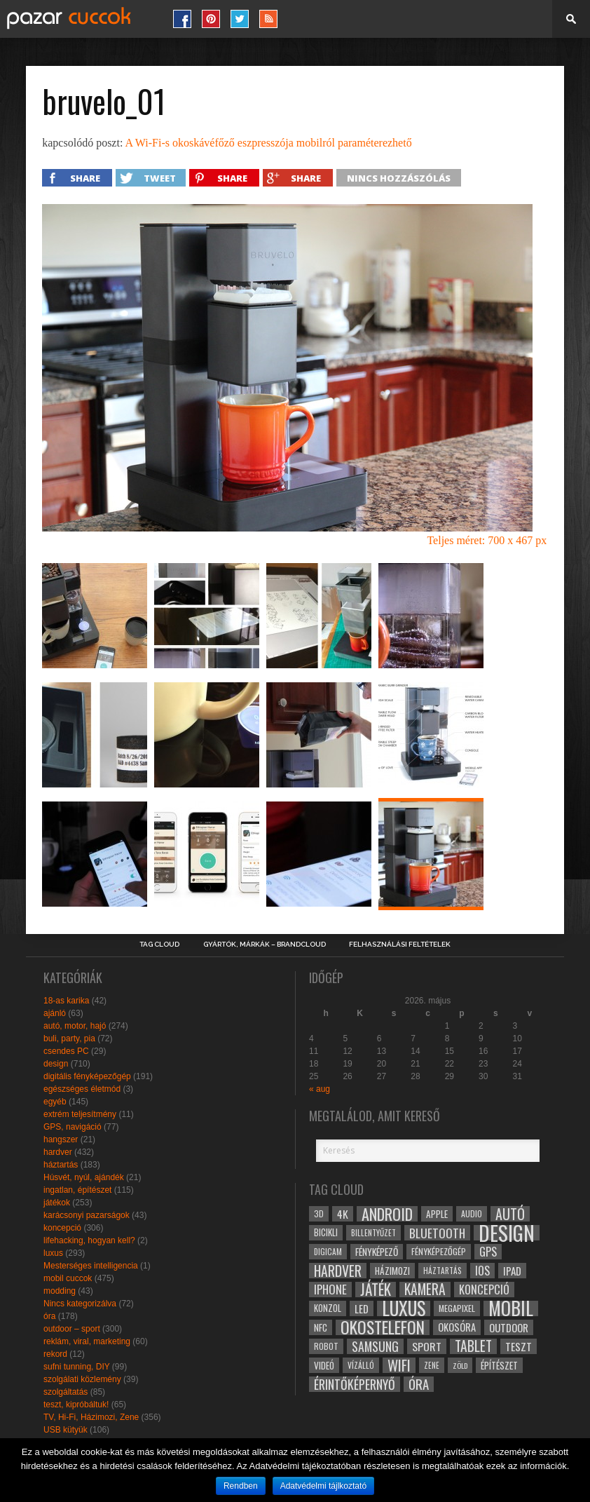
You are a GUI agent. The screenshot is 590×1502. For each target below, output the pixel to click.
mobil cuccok (67, 1278)
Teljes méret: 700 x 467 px (487, 540)
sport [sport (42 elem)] (426, 1346)
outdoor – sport (71, 1329)
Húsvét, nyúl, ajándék (83, 1177)
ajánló (54, 1013)
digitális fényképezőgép (87, 1076)
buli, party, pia (69, 1038)
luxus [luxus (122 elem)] (403, 1308)
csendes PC (66, 1051)
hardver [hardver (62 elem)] (338, 1270)
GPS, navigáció (72, 1127)
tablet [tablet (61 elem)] (473, 1346)
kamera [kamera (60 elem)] (425, 1289)
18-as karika (66, 1001)
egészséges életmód (82, 1089)
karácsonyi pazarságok (86, 1215)
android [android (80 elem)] (387, 1214)
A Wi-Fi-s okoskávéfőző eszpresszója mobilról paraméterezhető (268, 143)
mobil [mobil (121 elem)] (510, 1308)
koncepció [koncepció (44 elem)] (484, 1289)
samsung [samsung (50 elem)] (375, 1346)
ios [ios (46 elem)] (482, 1270)
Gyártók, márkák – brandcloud (264, 944)
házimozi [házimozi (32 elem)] (392, 1271)
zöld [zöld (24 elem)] (460, 1365)
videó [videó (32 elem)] (324, 1365)
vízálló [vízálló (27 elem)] (361, 1365)
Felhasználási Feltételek (400, 944)
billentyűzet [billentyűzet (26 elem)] (373, 1232)
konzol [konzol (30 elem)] (327, 1308)
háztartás (60, 1165)
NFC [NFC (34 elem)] (320, 1327)
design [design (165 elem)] (507, 1232)
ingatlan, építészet (77, 1190)
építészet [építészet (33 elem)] (499, 1365)
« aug (319, 1089)
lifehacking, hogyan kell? (89, 1240)
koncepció (62, 1228)
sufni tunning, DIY (76, 1367)
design (55, 1064)
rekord (55, 1354)
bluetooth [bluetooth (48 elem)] (437, 1232)
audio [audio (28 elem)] (471, 1213)
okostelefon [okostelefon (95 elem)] (383, 1327)
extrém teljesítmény (79, 1114)
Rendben (241, 1486)
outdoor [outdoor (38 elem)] (508, 1327)
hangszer (60, 1139)
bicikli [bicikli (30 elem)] (326, 1232)
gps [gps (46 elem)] (488, 1251)
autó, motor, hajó (74, 1026)
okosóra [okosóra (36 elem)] (457, 1327)
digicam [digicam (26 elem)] (328, 1251)
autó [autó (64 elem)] (510, 1214)
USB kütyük (65, 1430)
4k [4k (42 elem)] (342, 1214)
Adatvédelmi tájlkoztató (323, 1486)
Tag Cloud (159, 944)
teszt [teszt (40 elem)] (518, 1346)
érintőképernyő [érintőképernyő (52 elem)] (354, 1384)
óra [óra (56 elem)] (419, 1384)
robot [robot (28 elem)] (326, 1346)
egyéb (55, 1102)
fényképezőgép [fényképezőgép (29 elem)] (438, 1251)
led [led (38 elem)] (362, 1308)
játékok (56, 1202)
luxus (53, 1253)
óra (49, 1316)
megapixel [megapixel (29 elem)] (457, 1308)
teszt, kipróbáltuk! (76, 1404)
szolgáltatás (65, 1392)
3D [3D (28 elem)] (319, 1213)
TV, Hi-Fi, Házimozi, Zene (91, 1417)
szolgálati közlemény (82, 1379)
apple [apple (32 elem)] (437, 1214)
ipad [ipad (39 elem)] (512, 1270)
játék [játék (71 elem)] (375, 1289)
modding (59, 1291)
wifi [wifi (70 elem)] (399, 1365)
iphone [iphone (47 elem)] (330, 1289)
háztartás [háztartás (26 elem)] (442, 1270)
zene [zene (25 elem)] (431, 1365)
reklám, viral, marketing (86, 1341)
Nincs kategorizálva (79, 1303)
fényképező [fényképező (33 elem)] (376, 1252)
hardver (57, 1152)
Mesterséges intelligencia (90, 1266)
